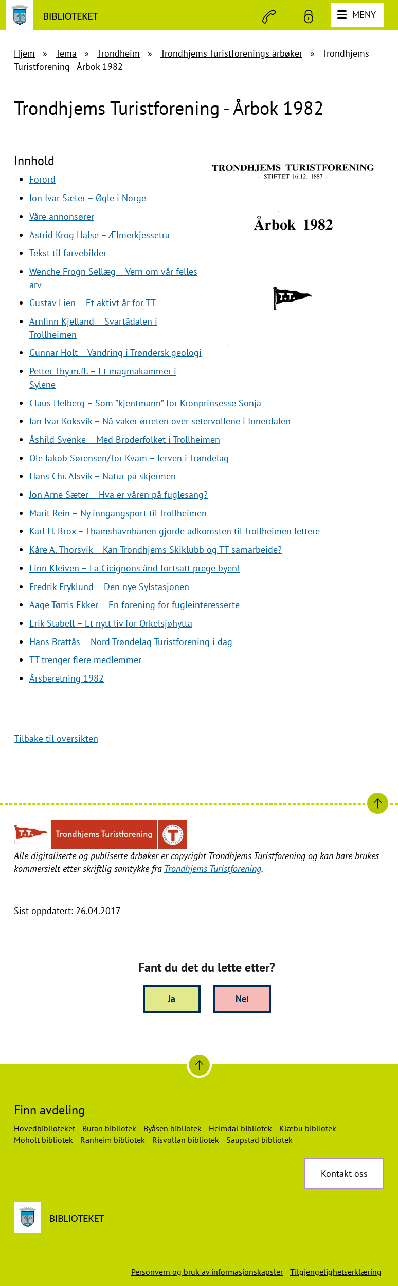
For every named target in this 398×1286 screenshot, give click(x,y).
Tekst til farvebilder (67, 253)
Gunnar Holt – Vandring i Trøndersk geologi (115, 353)
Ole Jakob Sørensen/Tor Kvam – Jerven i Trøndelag (129, 458)
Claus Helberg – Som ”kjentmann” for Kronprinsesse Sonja (145, 403)
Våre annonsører (61, 216)
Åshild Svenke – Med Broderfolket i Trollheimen (124, 439)
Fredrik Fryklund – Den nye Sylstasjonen (109, 587)
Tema (66, 53)
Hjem (24, 53)
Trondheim (118, 53)
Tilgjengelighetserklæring (336, 1271)
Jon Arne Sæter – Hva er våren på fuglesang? (118, 495)
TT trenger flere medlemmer (85, 660)
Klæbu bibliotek (307, 1128)
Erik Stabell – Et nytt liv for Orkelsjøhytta (110, 623)
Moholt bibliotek (43, 1140)
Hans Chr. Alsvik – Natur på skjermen (102, 476)
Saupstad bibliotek (259, 1140)
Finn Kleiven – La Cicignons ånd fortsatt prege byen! (134, 568)
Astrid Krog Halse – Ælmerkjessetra (99, 235)
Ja (171, 999)
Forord (42, 179)
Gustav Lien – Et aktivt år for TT (92, 303)
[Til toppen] (199, 1065)
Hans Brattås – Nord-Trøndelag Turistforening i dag (130, 642)
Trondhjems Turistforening (212, 868)
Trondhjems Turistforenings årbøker (231, 53)
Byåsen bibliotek (172, 1128)
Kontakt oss (344, 1174)
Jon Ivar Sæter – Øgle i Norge (87, 198)
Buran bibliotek (109, 1128)
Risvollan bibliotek (185, 1140)
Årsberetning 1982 (66, 678)
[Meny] (357, 15)
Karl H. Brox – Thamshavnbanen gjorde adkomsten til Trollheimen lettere (174, 531)
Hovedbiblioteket (44, 1128)
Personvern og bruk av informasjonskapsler (207, 1271)
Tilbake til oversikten (56, 738)
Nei (242, 999)
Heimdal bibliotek (240, 1128)
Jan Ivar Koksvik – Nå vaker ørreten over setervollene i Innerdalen (160, 421)
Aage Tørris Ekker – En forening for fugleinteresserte (134, 605)
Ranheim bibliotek (112, 1140)
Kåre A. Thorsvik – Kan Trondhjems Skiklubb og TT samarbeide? (155, 550)
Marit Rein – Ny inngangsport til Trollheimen (118, 513)
